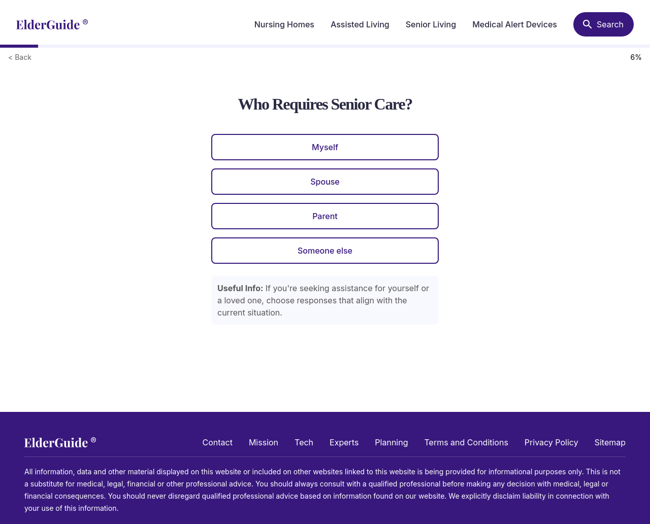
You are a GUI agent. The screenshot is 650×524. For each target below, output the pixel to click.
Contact (218, 442)
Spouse (325, 182)
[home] (52, 24)
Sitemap (610, 442)
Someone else (325, 251)
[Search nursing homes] (603, 24)
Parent (325, 216)
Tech (304, 442)
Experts (344, 442)
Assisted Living (360, 24)
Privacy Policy (551, 442)
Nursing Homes (284, 24)
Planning (391, 442)
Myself (325, 147)
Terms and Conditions (466, 442)
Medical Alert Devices (514, 24)
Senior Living (431, 24)
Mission (263, 442)
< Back (19, 57)
